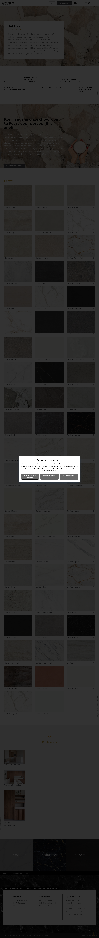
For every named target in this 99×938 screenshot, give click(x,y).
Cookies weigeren (49, 475)
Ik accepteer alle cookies (30, 476)
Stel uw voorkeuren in (69, 475)
